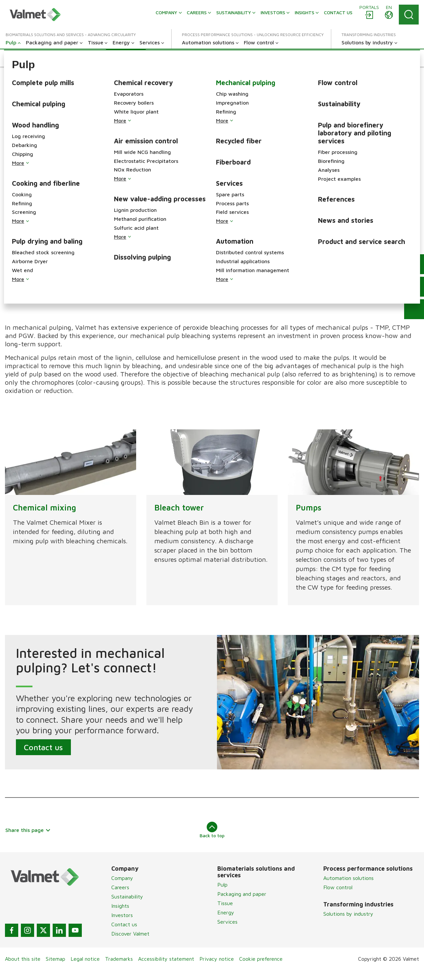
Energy (225, 912)
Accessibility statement (166, 959)
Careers (120, 887)
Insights (120, 906)
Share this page (28, 830)
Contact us (43, 747)
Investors (122, 915)
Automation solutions (348, 878)
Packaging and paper (241, 894)
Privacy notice (216, 959)
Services (227, 922)
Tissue (225, 903)
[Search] (409, 14)
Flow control (337, 887)
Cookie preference (261, 959)
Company (122, 878)
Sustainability (127, 896)
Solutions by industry (348, 914)
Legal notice (85, 959)
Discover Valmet (130, 934)
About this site (22, 959)
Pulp (222, 885)
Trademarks (119, 959)
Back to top (212, 830)
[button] (21, 58)
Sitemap (55, 959)
